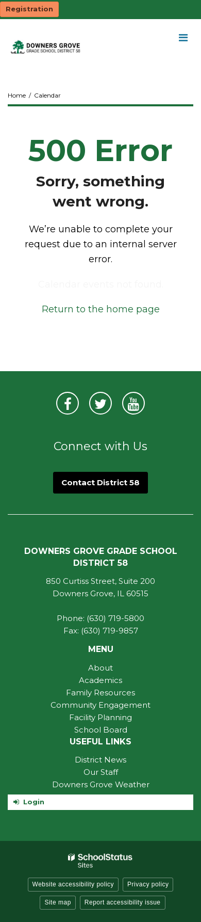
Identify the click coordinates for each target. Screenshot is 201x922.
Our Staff (100, 772)
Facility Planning (100, 717)
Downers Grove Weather (100, 784)
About (100, 668)
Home (17, 95)
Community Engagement (100, 705)
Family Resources (100, 692)
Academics (100, 680)
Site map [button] (57, 902)
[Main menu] (183, 37)
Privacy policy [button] (148, 884)
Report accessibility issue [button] (123, 902)
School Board (100, 730)
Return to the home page (101, 309)
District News (100, 760)
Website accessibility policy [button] (73, 884)
